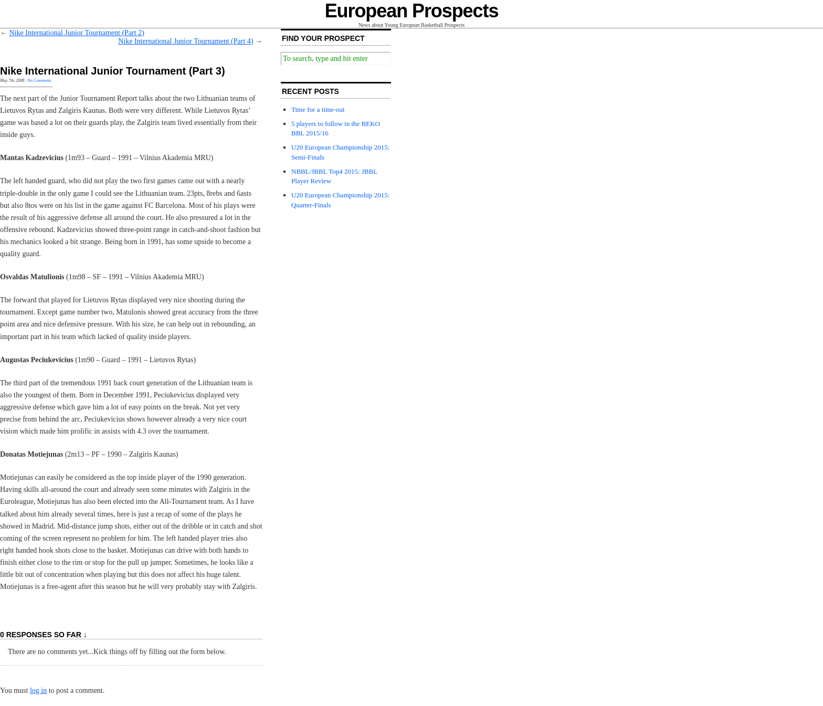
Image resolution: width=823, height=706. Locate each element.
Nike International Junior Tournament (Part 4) (185, 41)
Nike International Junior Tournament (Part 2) (76, 33)
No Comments (39, 80)
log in (38, 690)
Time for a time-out (318, 109)
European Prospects (412, 11)
